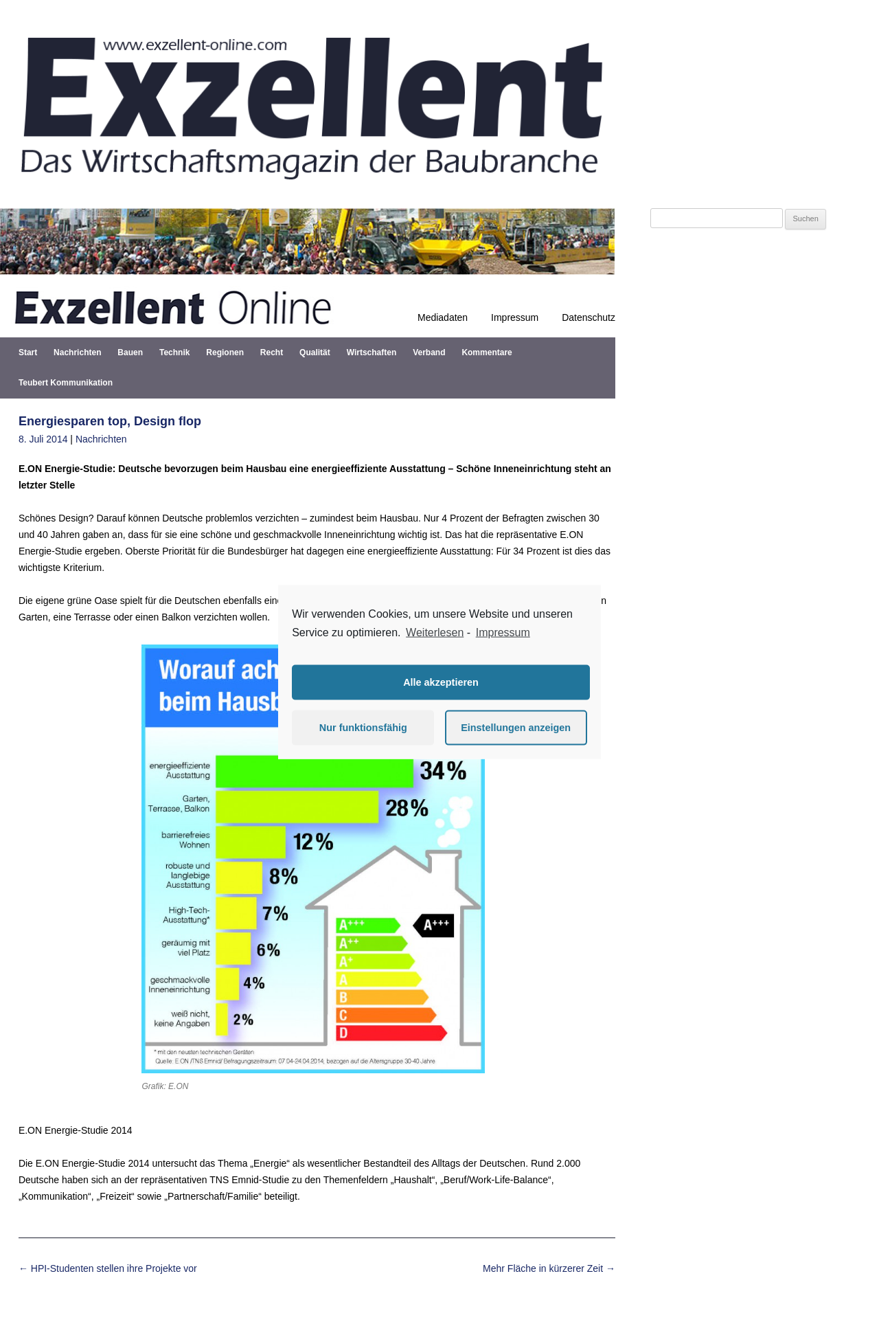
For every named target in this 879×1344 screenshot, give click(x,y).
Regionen (225, 352)
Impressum (514, 317)
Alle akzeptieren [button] (441, 682)
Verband (429, 352)
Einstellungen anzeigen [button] (516, 727)
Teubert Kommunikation (66, 383)
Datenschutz (588, 317)
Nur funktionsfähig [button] (363, 727)
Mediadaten (443, 317)
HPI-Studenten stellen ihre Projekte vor (108, 1268)
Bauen (130, 352)
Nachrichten (77, 352)
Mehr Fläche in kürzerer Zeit (549, 1268)
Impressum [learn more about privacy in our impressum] (503, 632)
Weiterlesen (435, 632)
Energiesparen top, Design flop (110, 421)
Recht (271, 352)
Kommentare (486, 352)
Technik (174, 352)
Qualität (314, 352)
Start (28, 352)
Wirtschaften (372, 352)
